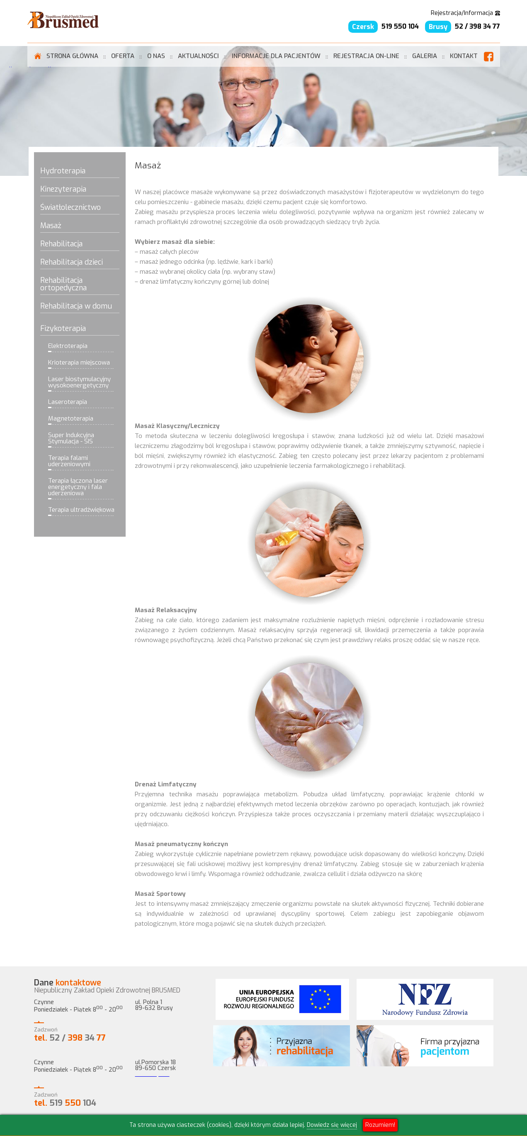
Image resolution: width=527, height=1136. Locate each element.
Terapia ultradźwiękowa (81, 510)
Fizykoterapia (63, 329)
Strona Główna (72, 56)
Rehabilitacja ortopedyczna (63, 285)
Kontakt (464, 56)
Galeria (424, 56)
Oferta (122, 56)
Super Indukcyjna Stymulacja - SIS (71, 438)
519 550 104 (400, 26)
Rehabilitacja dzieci (71, 262)
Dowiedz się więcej (332, 1125)
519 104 (65, 1103)
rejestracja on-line (366, 56)
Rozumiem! (380, 1125)
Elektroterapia (67, 346)
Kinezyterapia (63, 189)
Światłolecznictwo (70, 208)
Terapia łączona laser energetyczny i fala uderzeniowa (78, 487)
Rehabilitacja (61, 244)
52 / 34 (70, 1038)
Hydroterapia (62, 171)
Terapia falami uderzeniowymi (69, 461)
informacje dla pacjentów (276, 56)
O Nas (156, 56)
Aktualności (198, 56)
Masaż (50, 226)
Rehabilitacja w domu (76, 306)
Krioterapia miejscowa (79, 363)
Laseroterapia (67, 402)
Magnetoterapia (70, 419)
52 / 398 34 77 (477, 26)
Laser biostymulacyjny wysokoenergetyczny (79, 382)
